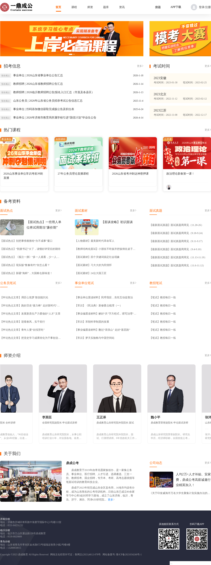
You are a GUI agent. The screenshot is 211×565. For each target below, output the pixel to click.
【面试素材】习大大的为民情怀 (93, 265)
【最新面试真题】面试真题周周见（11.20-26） (177, 225)
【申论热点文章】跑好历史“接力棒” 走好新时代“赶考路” (31, 305)
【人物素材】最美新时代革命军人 (94, 240)
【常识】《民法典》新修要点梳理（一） (98, 305)
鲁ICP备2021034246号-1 (129, 554)
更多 (140, 66)
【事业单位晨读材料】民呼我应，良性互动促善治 (104, 297)
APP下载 (175, 6)
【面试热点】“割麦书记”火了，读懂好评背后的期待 (30, 249)
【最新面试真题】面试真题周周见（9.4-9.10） (176, 249)
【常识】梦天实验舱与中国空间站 (94, 337)
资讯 (122, 7)
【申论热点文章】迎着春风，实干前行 (22, 321)
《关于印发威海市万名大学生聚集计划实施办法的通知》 (180, 493)
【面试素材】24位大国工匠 (90, 273)
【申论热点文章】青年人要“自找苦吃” (22, 329)
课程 (74, 7)
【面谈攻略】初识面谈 (117, 222)
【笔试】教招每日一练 (163, 297)
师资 (90, 7)
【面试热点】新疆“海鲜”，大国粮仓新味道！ (26, 273)
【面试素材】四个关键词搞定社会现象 (97, 257)
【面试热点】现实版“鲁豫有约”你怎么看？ (25, 265)
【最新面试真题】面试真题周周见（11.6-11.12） (178, 265)
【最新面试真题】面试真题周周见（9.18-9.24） (177, 233)
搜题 (158, 7)
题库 (106, 7)
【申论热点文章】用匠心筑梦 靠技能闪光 (24, 297)
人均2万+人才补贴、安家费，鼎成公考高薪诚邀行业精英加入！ (193, 480)
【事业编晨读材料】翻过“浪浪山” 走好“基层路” (102, 329)
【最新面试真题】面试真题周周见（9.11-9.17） (177, 241)
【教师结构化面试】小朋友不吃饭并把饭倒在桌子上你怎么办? (105, 249)
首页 (58, 7)
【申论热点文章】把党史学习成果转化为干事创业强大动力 (31, 337)
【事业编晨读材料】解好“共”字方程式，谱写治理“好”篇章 (105, 313)
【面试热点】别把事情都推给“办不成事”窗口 (26, 240)
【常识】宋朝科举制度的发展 (92, 321)
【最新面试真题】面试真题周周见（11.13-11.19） (178, 257)
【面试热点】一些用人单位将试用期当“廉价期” (44, 224)
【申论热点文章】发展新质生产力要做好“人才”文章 (30, 313)
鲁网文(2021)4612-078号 (88, 554)
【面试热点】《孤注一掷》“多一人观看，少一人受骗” (31, 257)
